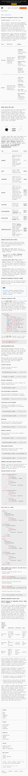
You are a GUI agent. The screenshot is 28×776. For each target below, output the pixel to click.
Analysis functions (6, 430)
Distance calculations (6, 380)
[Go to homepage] (2, 8)
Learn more (14, 4)
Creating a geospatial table (8, 298)
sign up (10, 293)
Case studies (6, 724)
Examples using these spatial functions (11, 461)
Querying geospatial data (7, 346)
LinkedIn (10, 771)
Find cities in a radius (7, 507)
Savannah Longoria (5, 20)
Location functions (6, 364)
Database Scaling (7, 745)
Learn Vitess (6, 747)
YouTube (16, 771)
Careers (4, 716)
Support (4, 736)
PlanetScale (6, 290)
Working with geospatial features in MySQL (12, 278)
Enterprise (5, 725)
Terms (9, 761)
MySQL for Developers (8, 748)
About (4, 712)
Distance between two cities (8, 471)
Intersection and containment (8, 402)
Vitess (4, 755)
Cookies (14, 761)
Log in (9, 8)
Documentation (6, 735)
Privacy (4, 761)
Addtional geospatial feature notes (10, 598)
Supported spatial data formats (9, 239)
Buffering (3, 419)
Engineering (8, 14)
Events (4, 717)
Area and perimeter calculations (9, 391)
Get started (15, 8)
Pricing (4, 727)
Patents (19, 761)
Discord (21, 771)
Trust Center (6, 739)
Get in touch (23, 8)
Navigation (5, 10)
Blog (2, 14)
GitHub (4, 757)
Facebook (4, 772)
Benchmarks (5, 728)
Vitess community (7, 756)
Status (4, 737)
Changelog (5, 715)
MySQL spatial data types (7, 107)
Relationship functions (7, 446)
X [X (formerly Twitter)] (6, 771)
